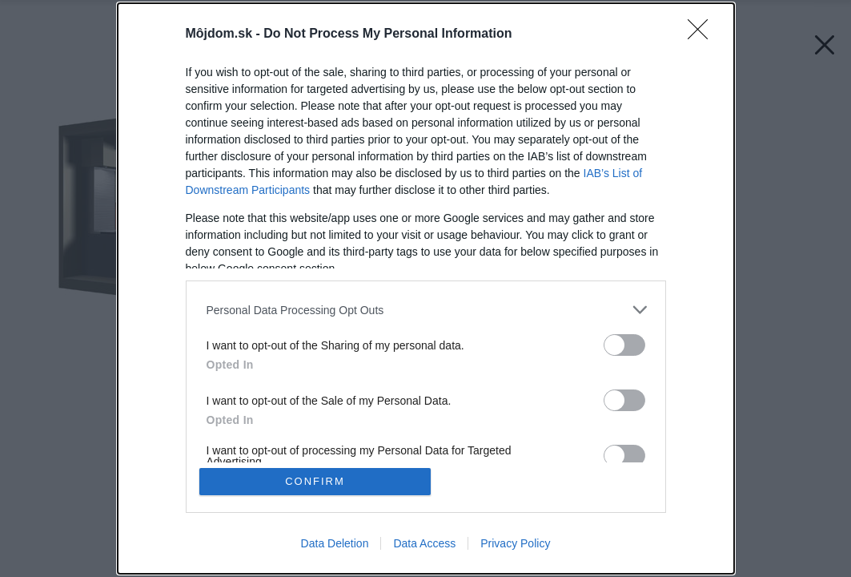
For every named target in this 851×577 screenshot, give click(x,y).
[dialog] (426, 288)
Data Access (424, 543)
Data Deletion (335, 543)
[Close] (703, 34)
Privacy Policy (515, 543)
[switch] (624, 345)
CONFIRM (315, 481)
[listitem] (426, 309)
